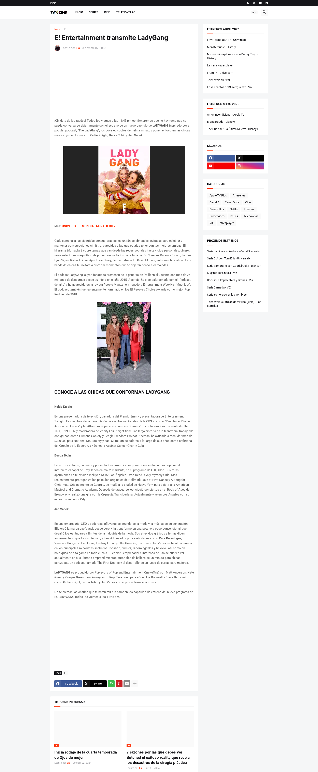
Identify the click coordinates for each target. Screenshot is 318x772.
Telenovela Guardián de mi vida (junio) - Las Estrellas (234, 304)
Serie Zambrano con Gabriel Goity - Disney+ (234, 265)
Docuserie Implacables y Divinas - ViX (230, 280)
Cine (107, 12)
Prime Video (217, 216)
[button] (254, 12)
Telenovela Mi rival (218, 80)
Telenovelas (125, 12)
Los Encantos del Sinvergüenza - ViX (229, 87)
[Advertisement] (124, 84)
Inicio (53, 3)
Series (93, 12)
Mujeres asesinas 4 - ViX (222, 272)
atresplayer (227, 223)
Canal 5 (214, 202)
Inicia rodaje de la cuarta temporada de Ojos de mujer (85, 755)
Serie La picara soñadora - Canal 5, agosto (233, 251)
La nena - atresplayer (220, 65)
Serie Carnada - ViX (219, 287)
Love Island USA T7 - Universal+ (226, 39)
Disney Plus (216, 209)
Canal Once (232, 202)
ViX (211, 223)
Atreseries (239, 195)
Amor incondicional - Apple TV (225, 114)
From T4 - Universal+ (220, 72)
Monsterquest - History (221, 47)
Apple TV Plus (218, 195)
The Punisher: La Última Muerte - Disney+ (232, 129)
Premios (249, 209)
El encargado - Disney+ (221, 121)
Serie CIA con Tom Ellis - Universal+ (228, 258)
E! (65, 29)
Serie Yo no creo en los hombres (227, 294)
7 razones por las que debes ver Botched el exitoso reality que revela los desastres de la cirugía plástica (158, 757)
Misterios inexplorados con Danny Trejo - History (232, 56)
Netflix (234, 209)
